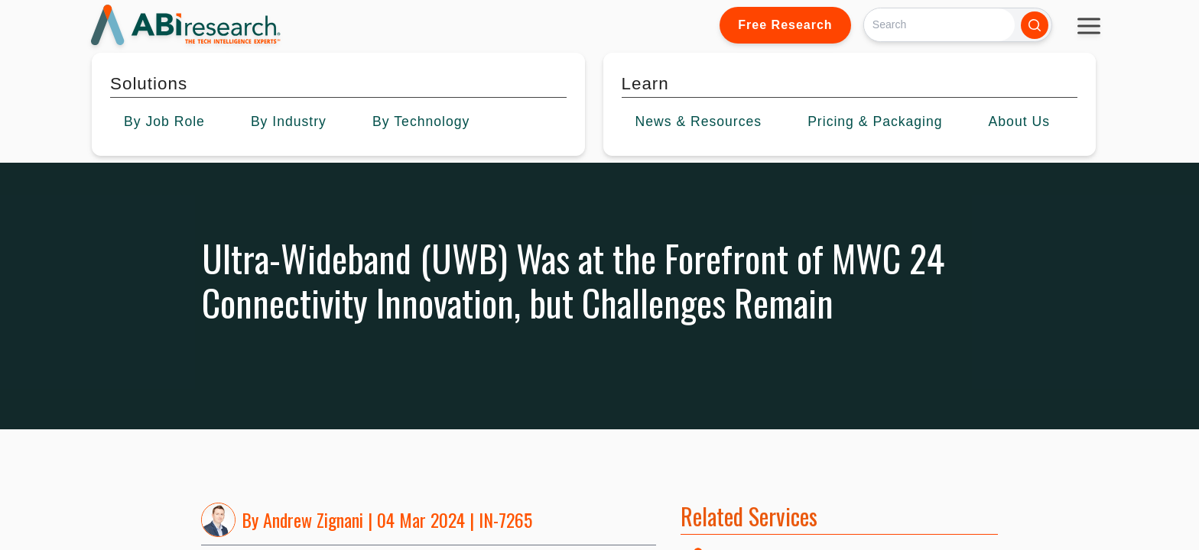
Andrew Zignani (313, 519)
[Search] (939, 24)
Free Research (785, 24)
